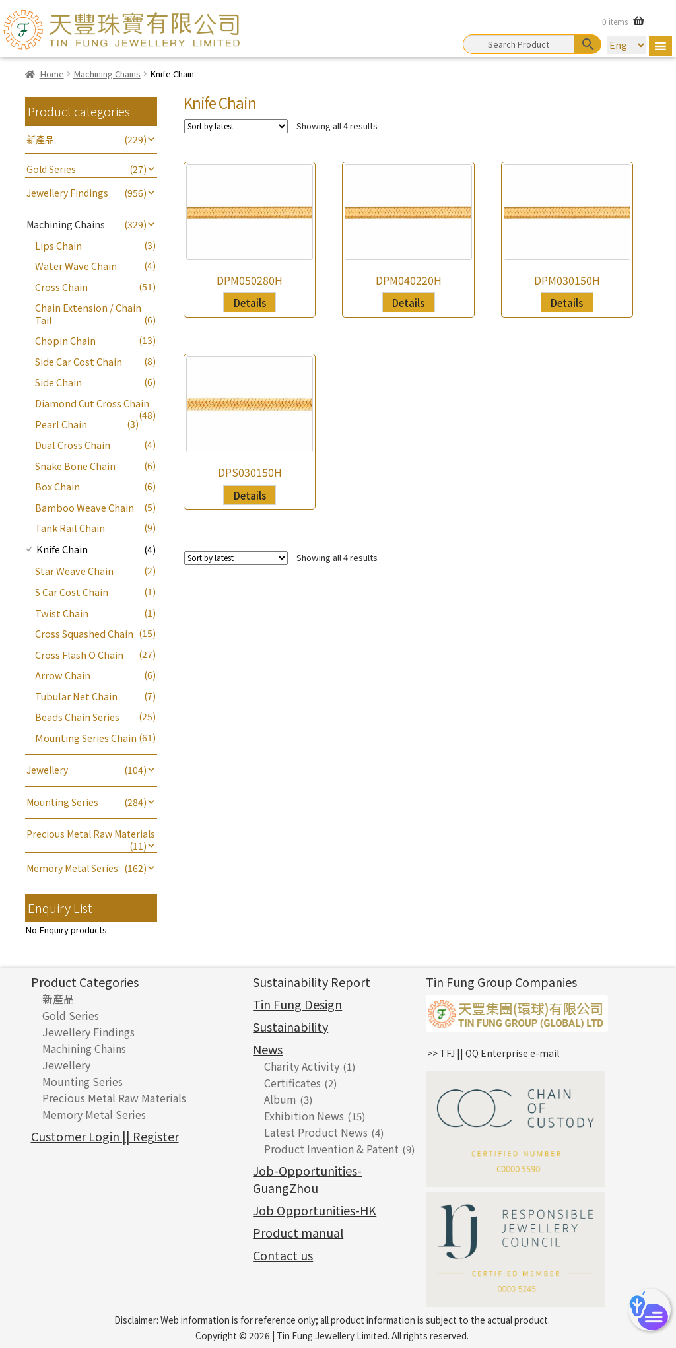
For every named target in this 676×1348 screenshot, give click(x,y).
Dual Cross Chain (72, 445)
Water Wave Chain (76, 266)
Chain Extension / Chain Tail (88, 313)
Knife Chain (62, 549)
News (268, 1049)
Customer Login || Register (105, 1136)
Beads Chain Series (77, 717)
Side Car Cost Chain (78, 361)
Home (52, 73)
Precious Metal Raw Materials (90, 833)
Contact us (283, 1255)
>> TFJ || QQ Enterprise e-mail (493, 1053)
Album (280, 1099)
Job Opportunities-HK (314, 1210)
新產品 (40, 139)
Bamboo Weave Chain (84, 507)
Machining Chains (107, 73)
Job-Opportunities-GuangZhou (307, 1179)
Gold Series (51, 169)
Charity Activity (301, 1066)
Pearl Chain (61, 424)
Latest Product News (316, 1132)
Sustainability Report (311, 981)
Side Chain (58, 382)
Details (250, 302)
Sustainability (290, 1026)
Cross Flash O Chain (79, 654)
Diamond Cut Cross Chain (92, 403)
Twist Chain (61, 613)
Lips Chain (58, 245)
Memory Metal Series (72, 868)
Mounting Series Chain (86, 738)
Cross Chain (61, 287)
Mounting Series (62, 802)
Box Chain (57, 486)
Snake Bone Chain (75, 466)
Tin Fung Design (297, 1004)
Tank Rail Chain (70, 528)
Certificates (292, 1083)
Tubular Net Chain (76, 696)
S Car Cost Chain (71, 592)
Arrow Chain (62, 675)
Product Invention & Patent (331, 1149)
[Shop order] (236, 126)
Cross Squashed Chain (84, 633)
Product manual (298, 1232)
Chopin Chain (65, 340)
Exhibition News (304, 1116)
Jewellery (47, 769)
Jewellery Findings (67, 192)
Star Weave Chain (74, 571)
